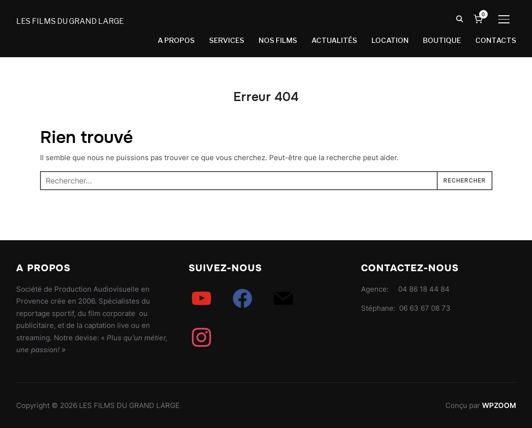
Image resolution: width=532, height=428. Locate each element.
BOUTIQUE (442, 40)
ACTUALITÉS (334, 40)
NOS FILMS (278, 40)
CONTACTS (495, 40)
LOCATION (390, 40)
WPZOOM (499, 405)
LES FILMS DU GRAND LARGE (70, 21)
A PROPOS (176, 40)
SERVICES (226, 40)
